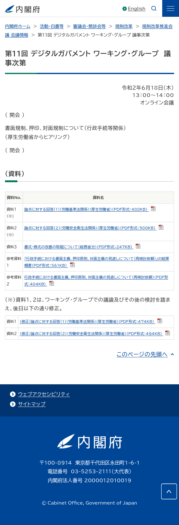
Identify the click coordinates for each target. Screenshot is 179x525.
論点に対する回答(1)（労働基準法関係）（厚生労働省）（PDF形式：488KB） (89, 209)
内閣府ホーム (17, 26)
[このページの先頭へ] (169, 491)
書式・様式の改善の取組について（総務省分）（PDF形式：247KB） (82, 247)
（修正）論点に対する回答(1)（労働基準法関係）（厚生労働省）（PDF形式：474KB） (91, 321)
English (136, 9)
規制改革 (124, 26)
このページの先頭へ (142, 354)
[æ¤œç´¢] (153, 8)
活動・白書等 (52, 26)
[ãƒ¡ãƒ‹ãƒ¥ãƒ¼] (170, 8)
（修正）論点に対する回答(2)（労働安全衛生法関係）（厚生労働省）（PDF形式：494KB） (95, 333)
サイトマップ (32, 404)
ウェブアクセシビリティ (44, 394)
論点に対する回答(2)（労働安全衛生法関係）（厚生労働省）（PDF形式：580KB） (93, 228)
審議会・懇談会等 (89, 26)
